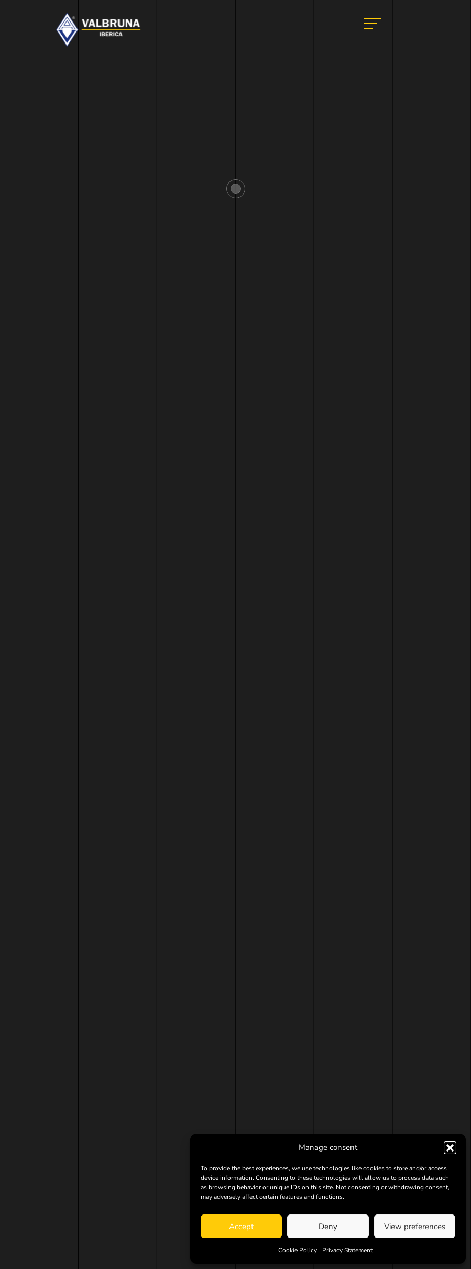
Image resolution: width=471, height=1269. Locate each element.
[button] (450, 1147)
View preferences (414, 1226)
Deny (328, 1226)
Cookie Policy (297, 1250)
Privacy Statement (347, 1250)
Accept (241, 1226)
